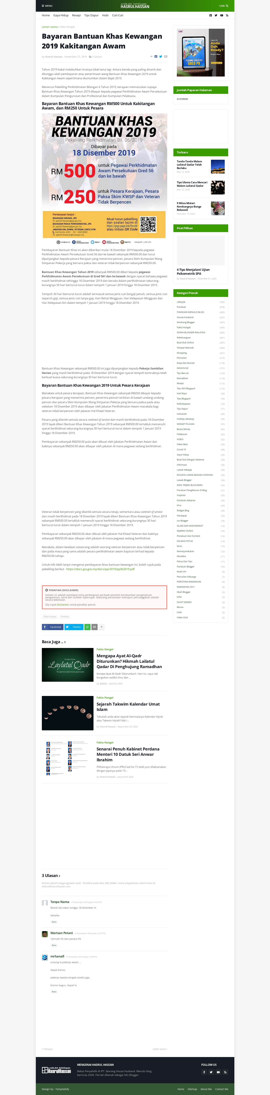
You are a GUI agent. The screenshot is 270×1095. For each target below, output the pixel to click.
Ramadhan (201, 378)
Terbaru (48, 1049)
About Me (206, 1089)
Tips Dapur (91, 15)
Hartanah (201, 414)
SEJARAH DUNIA (201, 531)
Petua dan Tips (201, 561)
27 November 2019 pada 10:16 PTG (86, 902)
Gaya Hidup (61, 15)
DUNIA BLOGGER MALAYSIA (201, 332)
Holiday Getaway (201, 419)
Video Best (201, 444)
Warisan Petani (61, 933)
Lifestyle (201, 302)
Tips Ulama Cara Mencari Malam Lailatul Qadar (192, 184)
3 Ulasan (97, 56)
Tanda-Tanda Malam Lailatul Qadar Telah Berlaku (189, 165)
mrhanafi (57, 956)
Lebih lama (159, 1049)
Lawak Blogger (201, 480)
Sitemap (192, 1089)
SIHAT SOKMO (201, 602)
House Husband (201, 317)
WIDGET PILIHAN (201, 424)
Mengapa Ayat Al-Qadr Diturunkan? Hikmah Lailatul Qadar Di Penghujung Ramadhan (129, 661)
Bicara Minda (201, 429)
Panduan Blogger (201, 567)
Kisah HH (201, 572)
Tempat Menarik (201, 348)
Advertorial (201, 368)
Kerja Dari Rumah (201, 363)
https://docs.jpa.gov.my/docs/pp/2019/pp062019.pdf (100, 569)
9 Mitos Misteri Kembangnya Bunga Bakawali (189, 206)
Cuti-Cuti (117, 15)
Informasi (201, 465)
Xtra (201, 505)
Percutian (201, 358)
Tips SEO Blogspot (201, 388)
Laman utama (50, 26)
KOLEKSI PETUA (201, 541)
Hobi (105, 15)
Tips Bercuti (201, 373)
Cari (222, 5)
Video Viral (201, 617)
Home (46, 15)
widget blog (201, 511)
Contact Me (221, 1089)
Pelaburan (201, 434)
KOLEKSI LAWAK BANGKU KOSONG (201, 475)
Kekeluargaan (201, 338)
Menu (48, 5)
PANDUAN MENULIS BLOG (201, 312)
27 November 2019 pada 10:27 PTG (90, 933)
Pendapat (201, 516)
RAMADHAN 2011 (201, 587)
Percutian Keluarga (201, 577)
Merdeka (201, 556)
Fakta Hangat (67, 26)
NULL (201, 546)
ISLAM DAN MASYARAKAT (201, 526)
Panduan (65, 616)
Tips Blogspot (201, 399)
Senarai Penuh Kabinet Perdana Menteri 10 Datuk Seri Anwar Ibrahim (128, 754)
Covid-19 (201, 449)
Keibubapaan (201, 404)
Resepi (76, 15)
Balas (54, 921)
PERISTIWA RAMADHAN (201, 582)
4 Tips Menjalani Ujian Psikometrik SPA (193, 272)
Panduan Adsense (201, 500)
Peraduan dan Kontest (201, 536)
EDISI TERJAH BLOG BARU (201, 485)
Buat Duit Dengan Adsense (201, 460)
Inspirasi (201, 495)
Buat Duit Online (201, 343)
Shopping (201, 353)
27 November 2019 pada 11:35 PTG (81, 956)
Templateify (62, 1089)
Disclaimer (63, 604)
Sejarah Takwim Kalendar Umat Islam (128, 706)
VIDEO (201, 439)
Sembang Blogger (201, 322)
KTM (201, 597)
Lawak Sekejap (201, 470)
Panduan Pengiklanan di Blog (201, 490)
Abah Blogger (201, 592)
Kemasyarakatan (201, 551)
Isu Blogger (201, 521)
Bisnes (201, 607)
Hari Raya (201, 393)
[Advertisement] (104, 333)
